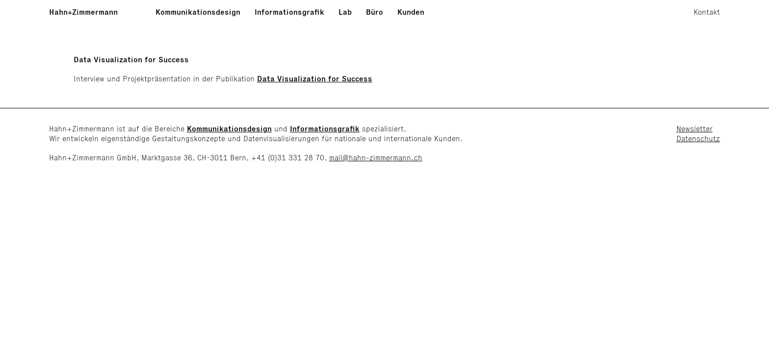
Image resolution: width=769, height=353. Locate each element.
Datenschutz (698, 138)
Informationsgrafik (289, 12)
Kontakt (706, 12)
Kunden (410, 12)
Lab (345, 12)
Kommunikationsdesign (197, 12)
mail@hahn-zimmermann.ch (375, 157)
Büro (374, 12)
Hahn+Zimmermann (83, 12)
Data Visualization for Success (314, 79)
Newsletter (694, 129)
